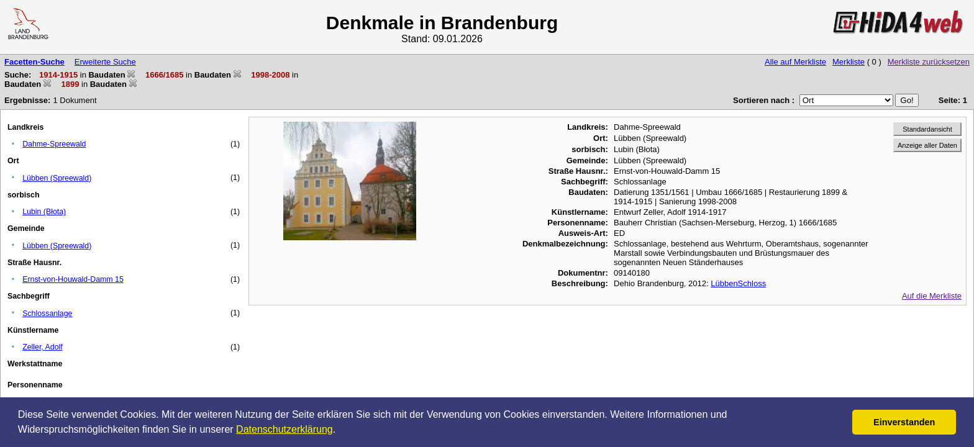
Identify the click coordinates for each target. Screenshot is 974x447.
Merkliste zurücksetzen (929, 61)
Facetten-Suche (34, 61)
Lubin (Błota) (44, 211)
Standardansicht (927, 129)
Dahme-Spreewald (54, 144)
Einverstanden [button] (904, 422)
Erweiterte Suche (105, 61)
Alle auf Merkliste (795, 61)
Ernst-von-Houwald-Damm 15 (73, 279)
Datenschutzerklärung (284, 429)
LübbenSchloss (738, 283)
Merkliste (848, 61)
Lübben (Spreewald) (56, 178)
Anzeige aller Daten (927, 145)
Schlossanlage (47, 313)
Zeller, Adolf (42, 347)
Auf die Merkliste (932, 295)
